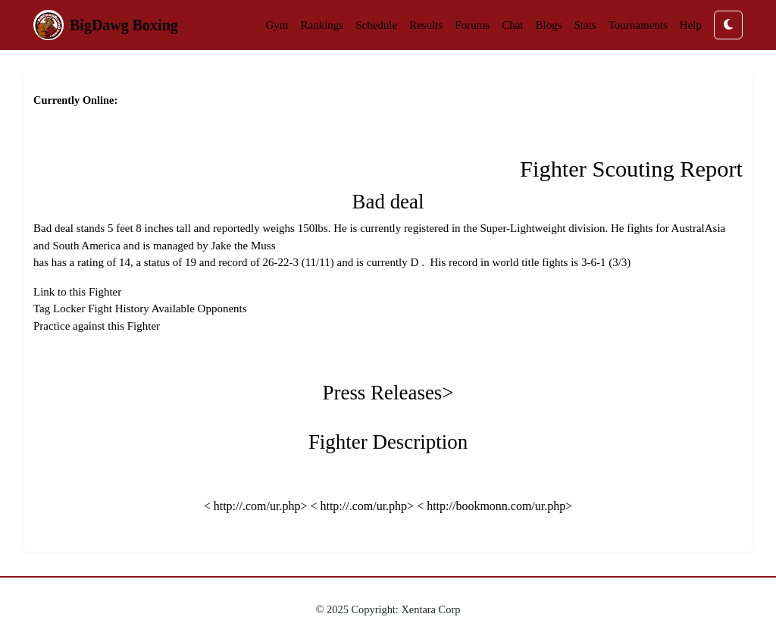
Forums (472, 25)
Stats (585, 25)
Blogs (549, 25)
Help (691, 25)
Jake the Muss (243, 246)
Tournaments (638, 25)
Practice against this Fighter (96, 326)
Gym (276, 25)
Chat (512, 25)
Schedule (376, 25)
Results (426, 25)
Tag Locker (59, 308)
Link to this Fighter (77, 292)
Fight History (118, 308)
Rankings (321, 25)
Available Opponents (199, 308)
